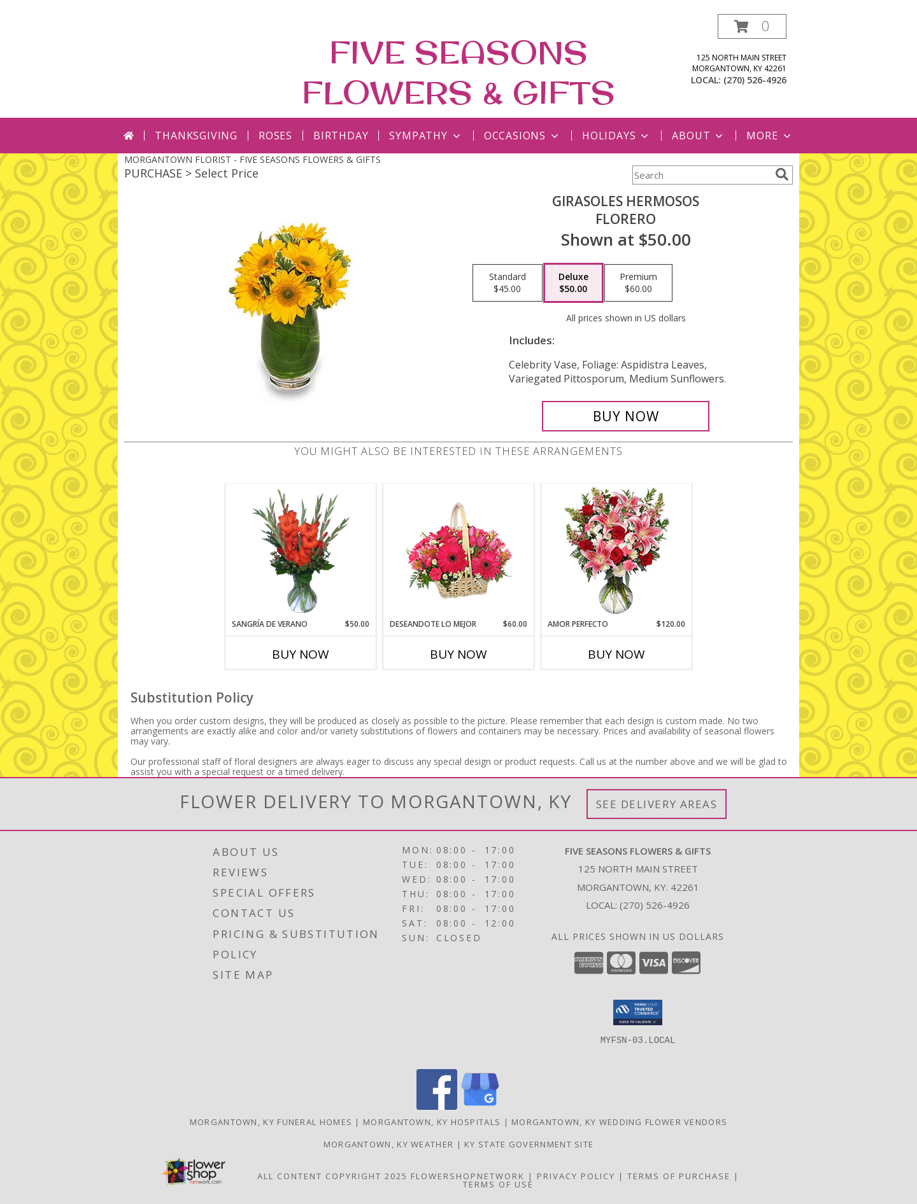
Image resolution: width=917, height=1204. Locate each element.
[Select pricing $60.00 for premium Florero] (638, 283)
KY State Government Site (529, 1144)
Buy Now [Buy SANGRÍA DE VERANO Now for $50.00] (300, 654)
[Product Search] (701, 175)
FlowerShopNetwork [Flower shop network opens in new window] (468, 1176)
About (698, 136)
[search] (782, 174)
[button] (752, 26)
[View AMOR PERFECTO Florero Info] (617, 551)
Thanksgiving (196, 136)
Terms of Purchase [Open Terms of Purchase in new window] (678, 1176)
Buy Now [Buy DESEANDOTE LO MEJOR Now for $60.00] (458, 654)
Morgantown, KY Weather (388, 1144)
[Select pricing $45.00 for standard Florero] (507, 283)
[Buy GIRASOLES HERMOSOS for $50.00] (625, 416)
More (769, 136)
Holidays (616, 136)
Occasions (522, 136)
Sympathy (425, 136)
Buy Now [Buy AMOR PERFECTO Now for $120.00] (616, 654)
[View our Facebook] (436, 1106)
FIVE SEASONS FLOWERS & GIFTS (458, 72)
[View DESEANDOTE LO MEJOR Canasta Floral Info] (459, 551)
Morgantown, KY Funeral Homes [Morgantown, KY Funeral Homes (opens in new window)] (271, 1122)
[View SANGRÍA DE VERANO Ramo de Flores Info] (301, 551)
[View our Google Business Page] (480, 1106)
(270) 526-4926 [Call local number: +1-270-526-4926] (754, 80)
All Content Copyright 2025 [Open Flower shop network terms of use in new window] (332, 1176)
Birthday (340, 136)
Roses (275, 136)
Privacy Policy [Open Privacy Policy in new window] (576, 1176)
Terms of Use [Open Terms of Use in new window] (498, 1184)
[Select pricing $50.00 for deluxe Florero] (573, 283)
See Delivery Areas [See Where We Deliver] (657, 804)
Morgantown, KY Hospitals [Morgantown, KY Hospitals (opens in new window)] (432, 1122)
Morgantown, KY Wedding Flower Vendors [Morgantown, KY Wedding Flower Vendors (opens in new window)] (619, 1122)
